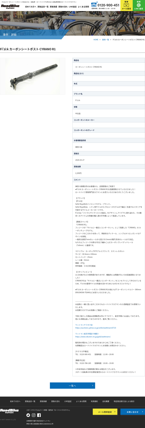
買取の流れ (63, 6)
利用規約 (94, 401)
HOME (96, 39)
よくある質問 (83, 6)
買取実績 (53, 6)
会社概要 (105, 401)
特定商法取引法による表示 (124, 401)
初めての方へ (30, 6)
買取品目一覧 (43, 6)
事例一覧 (105, 39)
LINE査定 (73, 6)
